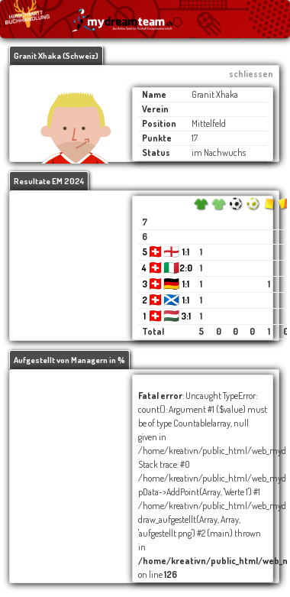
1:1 (185, 252)
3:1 (186, 316)
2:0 (185, 268)
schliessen (251, 73)
